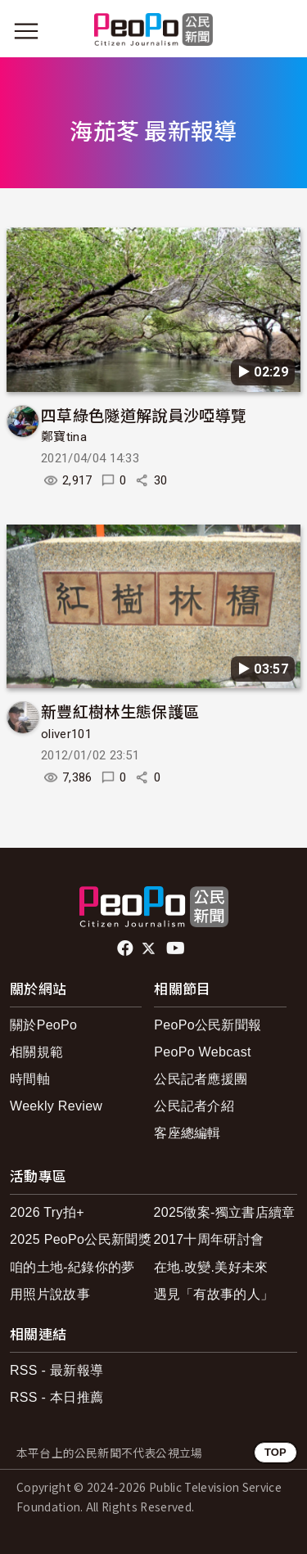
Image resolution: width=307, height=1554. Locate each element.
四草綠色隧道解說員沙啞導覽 (143, 414)
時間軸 (30, 1079)
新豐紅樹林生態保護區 (120, 711)
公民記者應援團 (200, 1079)
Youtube (176, 948)
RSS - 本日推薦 (56, 1397)
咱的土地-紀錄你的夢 (72, 1267)
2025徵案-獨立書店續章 (225, 1212)
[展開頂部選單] (280, 31)
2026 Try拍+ (47, 1212)
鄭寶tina (64, 437)
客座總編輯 (187, 1133)
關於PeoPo (43, 1025)
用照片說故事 (50, 1294)
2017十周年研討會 (209, 1239)
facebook (126, 948)
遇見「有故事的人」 (214, 1294)
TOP (275, 1452)
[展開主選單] (26, 31)
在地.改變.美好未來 (211, 1267)
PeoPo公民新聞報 (207, 1025)
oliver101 (66, 734)
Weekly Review (56, 1106)
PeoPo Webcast (202, 1052)
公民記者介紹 (194, 1106)
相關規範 (36, 1052)
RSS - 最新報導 (56, 1370)
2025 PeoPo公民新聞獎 (80, 1239)
